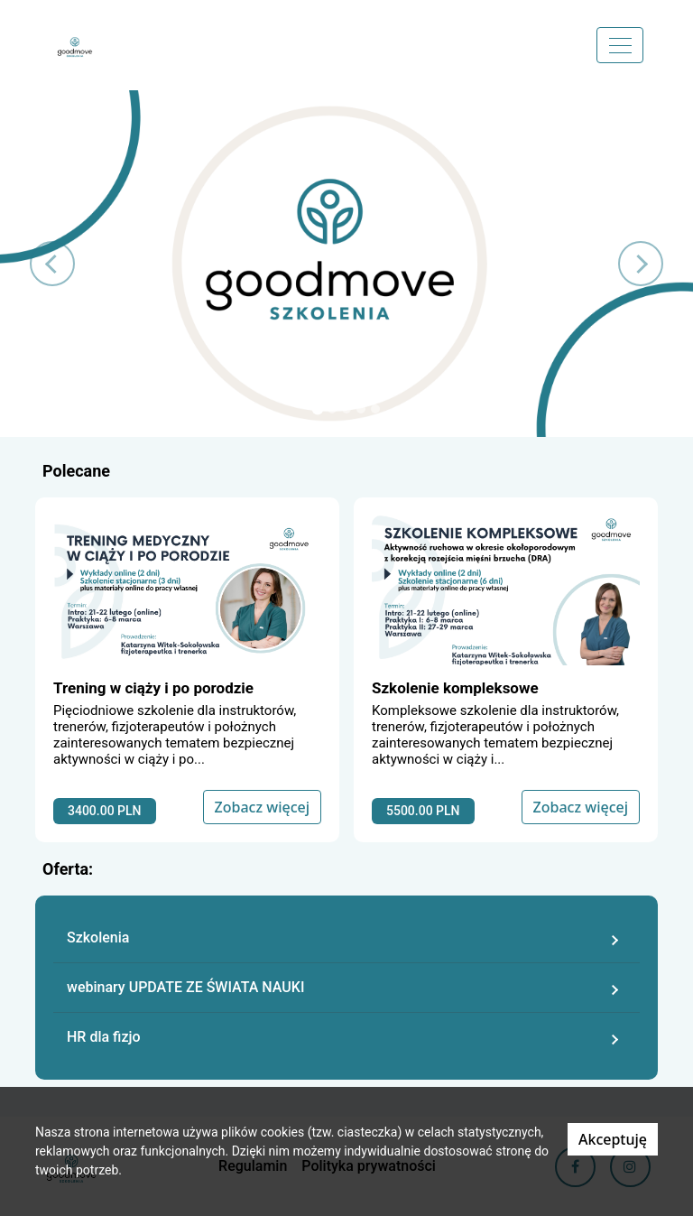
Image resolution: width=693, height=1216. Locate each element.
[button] (52, 263)
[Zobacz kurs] (187, 669)
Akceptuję (612, 1139)
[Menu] (619, 45)
